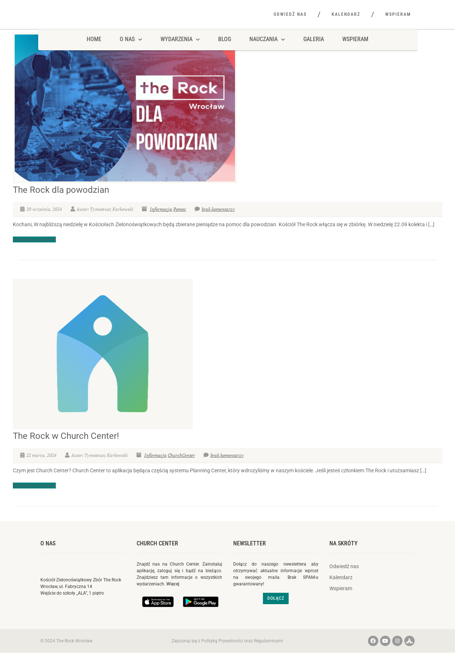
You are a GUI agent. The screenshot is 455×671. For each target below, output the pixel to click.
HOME (94, 50)
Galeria (313, 50)
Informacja (161, 220)
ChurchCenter (181, 466)
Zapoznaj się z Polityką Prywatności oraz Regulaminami (227, 651)
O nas (47, 554)
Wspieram (398, 14)
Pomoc (179, 220)
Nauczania (267, 50)
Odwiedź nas (290, 14)
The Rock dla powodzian (61, 201)
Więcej (172, 595)
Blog (224, 50)
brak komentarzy (215, 220)
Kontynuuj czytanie (34, 250)
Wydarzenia (180, 50)
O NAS (131, 50)
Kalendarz (346, 14)
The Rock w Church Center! (66, 447)
